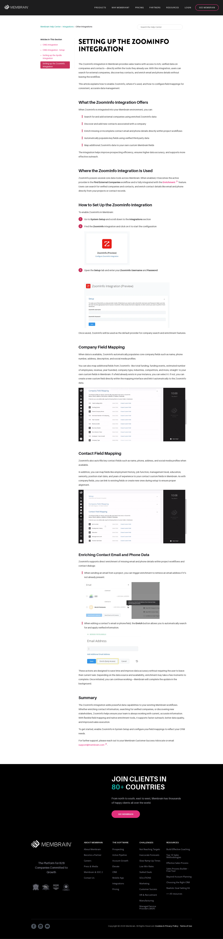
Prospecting (118, 849)
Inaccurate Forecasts (149, 855)
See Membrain (125, 814)
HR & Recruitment (148, 894)
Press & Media (91, 866)
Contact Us (89, 877)
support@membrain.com (93, 744)
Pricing (115, 889)
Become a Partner (92, 855)
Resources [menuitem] (172, 7)
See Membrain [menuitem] (207, 7)
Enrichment (170, 182)
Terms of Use (186, 926)
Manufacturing (146, 900)
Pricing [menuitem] (139, 7)
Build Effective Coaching (178, 849)
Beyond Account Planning (179, 876)
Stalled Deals (145, 872)
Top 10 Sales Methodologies (173, 856)
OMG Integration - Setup (54, 50)
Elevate (115, 866)
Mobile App (118, 877)
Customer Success (148, 889)
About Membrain (92, 849)
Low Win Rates (146, 866)
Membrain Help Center (50, 26)
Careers (87, 860)
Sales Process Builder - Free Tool (177, 869)
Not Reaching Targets (149, 849)
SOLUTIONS (145, 877)
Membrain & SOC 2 (93, 872)
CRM (114, 872)
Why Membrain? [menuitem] (120, 7)
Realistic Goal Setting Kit (178, 888)
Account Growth (120, 860)
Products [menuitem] (100, 7)
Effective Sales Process (177, 862)
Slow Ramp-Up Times (149, 860)
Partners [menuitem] (154, 7)
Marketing (144, 883)
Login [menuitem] (188, 7)
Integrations (68, 26)
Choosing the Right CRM (178, 882)
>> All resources (174, 893)
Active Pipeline (119, 855)
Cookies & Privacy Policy (166, 926)
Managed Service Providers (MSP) (147, 907)
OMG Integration (50, 44)
